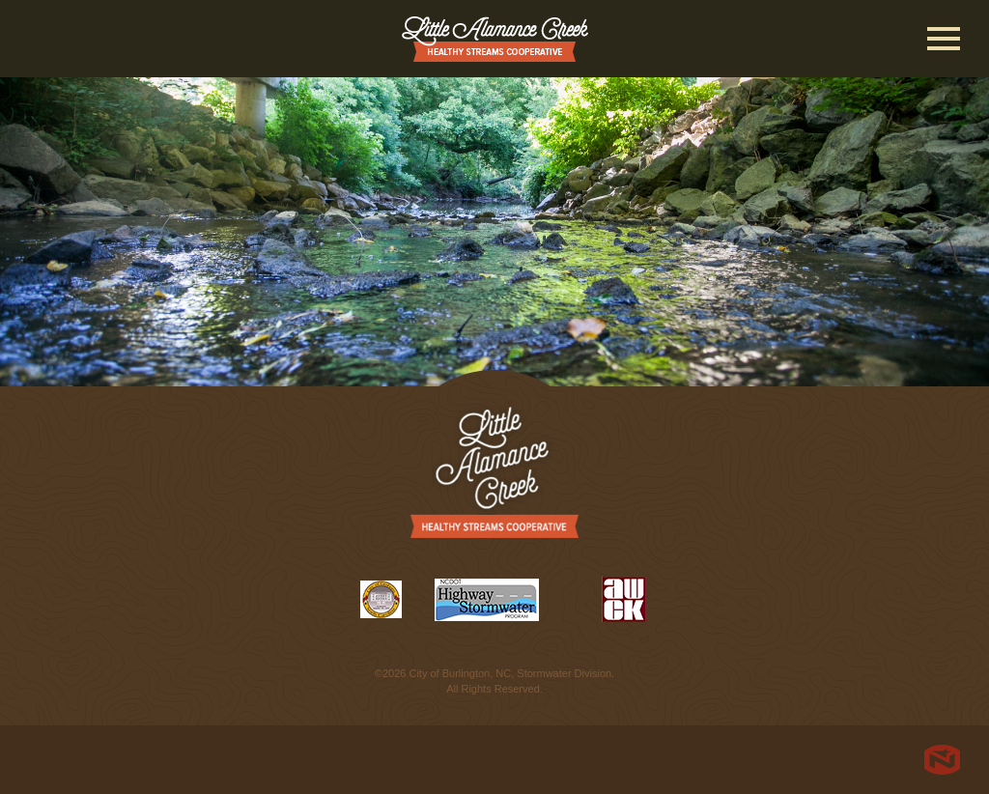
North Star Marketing (942, 760)
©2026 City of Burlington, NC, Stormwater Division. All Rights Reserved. (494, 681)
